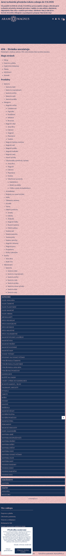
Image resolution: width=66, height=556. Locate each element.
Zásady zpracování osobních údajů (13, 526)
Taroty (8, 206)
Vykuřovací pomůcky (15, 179)
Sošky (8, 197)
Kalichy (10, 216)
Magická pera (10, 246)
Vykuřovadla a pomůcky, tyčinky (17, 160)
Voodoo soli (10, 231)
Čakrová (10, 170)
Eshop (6, 60)
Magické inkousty (12, 243)
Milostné (11, 118)
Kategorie (7, 102)
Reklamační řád (6, 523)
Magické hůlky (13, 222)
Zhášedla (11, 219)
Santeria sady (12, 292)
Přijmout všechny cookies (23, 551)
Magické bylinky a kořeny (15, 142)
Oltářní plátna (13, 228)
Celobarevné (12, 108)
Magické (11, 133)
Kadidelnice (14, 182)
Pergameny (10, 249)
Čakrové (11, 130)
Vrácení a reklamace (8, 520)
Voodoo (10, 139)
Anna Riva (11, 127)
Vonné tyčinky (11, 157)
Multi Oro (9, 262)
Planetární (11, 136)
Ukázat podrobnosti (8, 549)
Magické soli (10, 145)
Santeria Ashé (11, 87)
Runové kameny (13, 225)
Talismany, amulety (12, 200)
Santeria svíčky (11, 93)
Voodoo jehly (10, 237)
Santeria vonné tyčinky (16, 286)
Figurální (11, 111)
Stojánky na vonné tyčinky (15, 194)
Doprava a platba (10, 63)
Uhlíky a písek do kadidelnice (20, 188)
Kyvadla (8, 203)
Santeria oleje (12, 289)
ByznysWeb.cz (59, 553)
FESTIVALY (7, 72)
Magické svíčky (11, 105)
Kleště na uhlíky (15, 185)
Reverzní (11, 121)
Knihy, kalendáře (12, 252)
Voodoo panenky (12, 234)
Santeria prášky (11, 99)
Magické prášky (11, 148)
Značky (6, 255)
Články (6, 69)
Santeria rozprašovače (14, 90)
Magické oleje (11, 124)
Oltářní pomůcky (12, 210)
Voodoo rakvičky (11, 240)
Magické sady (10, 154)
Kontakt (6, 75)
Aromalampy (10, 191)
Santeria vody (10, 96)
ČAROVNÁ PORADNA (11, 66)
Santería (7, 84)
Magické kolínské (12, 151)
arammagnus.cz (33, 498)
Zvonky (10, 213)
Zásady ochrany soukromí (22, 545)
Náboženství (8, 265)
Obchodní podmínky (8, 516)
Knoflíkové (11, 114)
